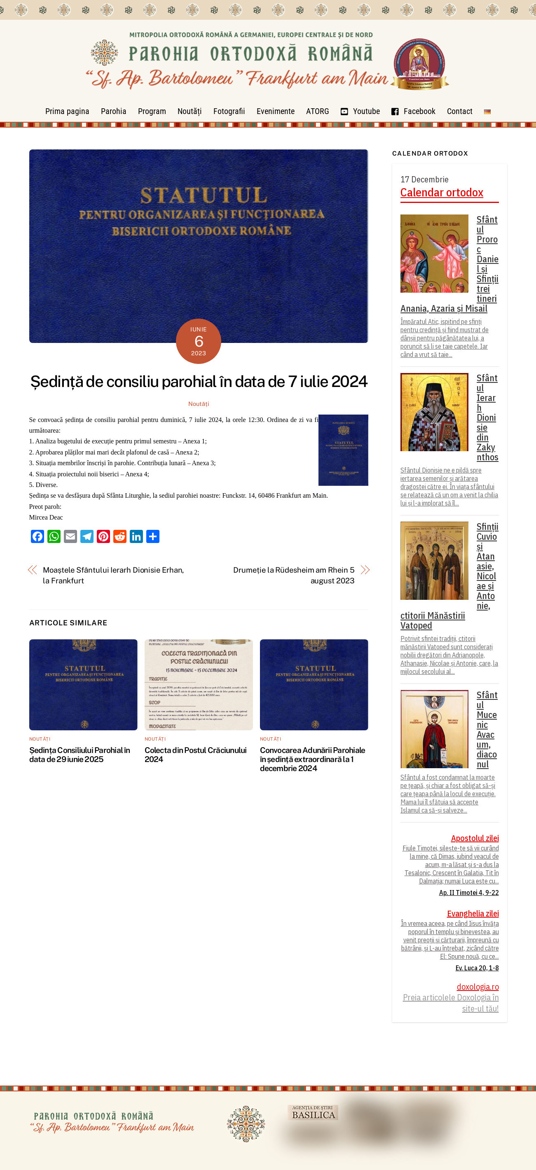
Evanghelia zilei (473, 913)
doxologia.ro (478, 986)
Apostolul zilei (475, 838)
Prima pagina (67, 111)
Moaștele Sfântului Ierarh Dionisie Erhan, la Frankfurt (113, 575)
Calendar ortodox (441, 192)
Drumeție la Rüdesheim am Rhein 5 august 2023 (293, 575)
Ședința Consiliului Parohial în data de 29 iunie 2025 (79, 755)
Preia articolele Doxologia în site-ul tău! (451, 1003)
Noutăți (190, 111)
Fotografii (229, 111)
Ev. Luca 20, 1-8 (477, 968)
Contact (460, 111)
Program (152, 111)
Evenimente (276, 111)
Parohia (113, 111)
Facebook (413, 111)
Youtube (360, 111)
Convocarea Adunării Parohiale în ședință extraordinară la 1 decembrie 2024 (312, 759)
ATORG (317, 111)
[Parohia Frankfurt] (268, 97)
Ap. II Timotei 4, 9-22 (469, 892)
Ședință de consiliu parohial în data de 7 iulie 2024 (198, 381)
